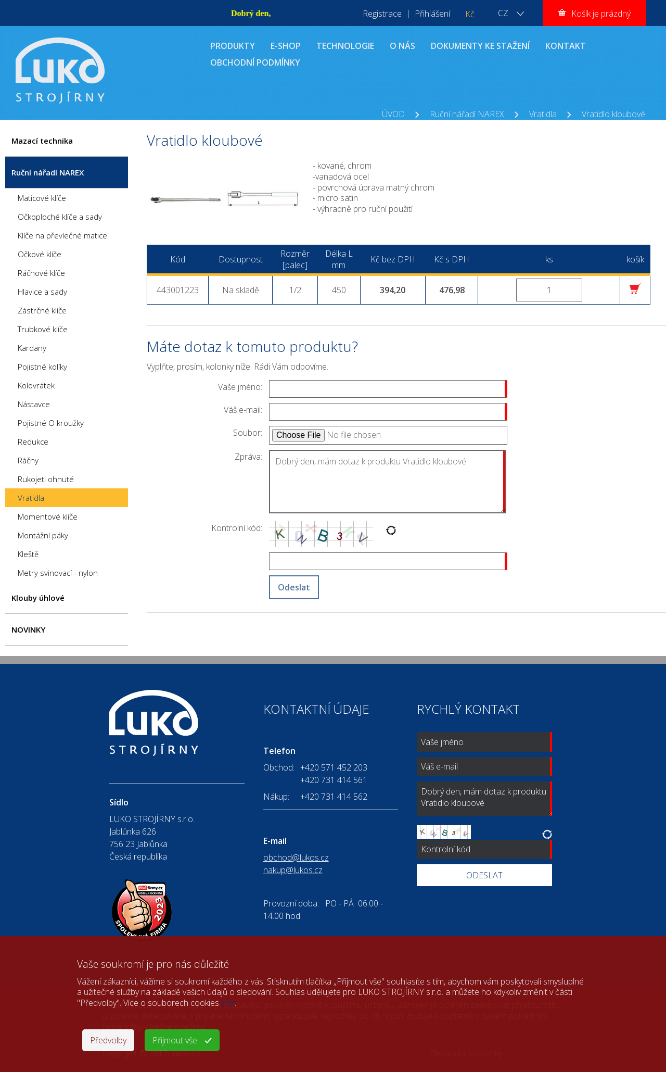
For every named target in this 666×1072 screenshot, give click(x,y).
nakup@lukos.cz (293, 870)
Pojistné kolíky (42, 366)
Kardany (32, 348)
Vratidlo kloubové (613, 114)
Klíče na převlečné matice (62, 235)
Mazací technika (42, 140)
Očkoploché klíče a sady (60, 216)
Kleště (28, 554)
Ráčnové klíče (41, 273)
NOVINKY (28, 629)
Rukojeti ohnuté (46, 479)
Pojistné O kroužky (51, 423)
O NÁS (402, 46)
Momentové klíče (48, 516)
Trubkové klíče (43, 329)
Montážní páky (43, 535)
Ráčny (28, 460)
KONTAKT (565, 46)
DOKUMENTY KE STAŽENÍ (480, 46)
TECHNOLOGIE (345, 46)
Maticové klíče (42, 198)
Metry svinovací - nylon (58, 572)
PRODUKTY (232, 46)
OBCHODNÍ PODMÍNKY (255, 62)
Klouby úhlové (38, 597)
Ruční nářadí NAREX (467, 114)
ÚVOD (393, 114)
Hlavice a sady (42, 291)
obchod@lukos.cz (296, 857)
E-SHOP (286, 46)
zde (228, 1002)
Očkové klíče (39, 254)
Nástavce (34, 404)
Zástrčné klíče (42, 310)
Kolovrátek (36, 385)
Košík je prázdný (601, 13)
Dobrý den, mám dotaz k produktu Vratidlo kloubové (387, 481)
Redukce (33, 441)
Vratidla (543, 114)
